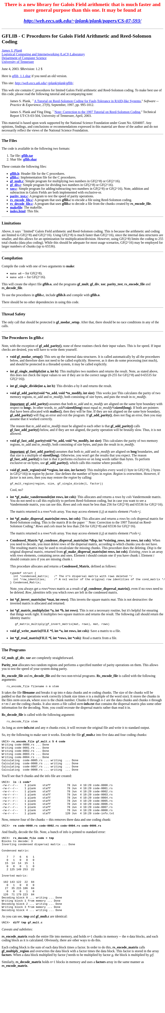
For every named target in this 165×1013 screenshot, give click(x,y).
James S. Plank (12, 50)
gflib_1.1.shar (21, 76)
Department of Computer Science (24, 58)
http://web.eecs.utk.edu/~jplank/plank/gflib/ (44, 83)
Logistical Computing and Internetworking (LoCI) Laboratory (43, 54)
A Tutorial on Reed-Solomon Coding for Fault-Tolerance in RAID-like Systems (87, 101)
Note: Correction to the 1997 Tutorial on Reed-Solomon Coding (97, 112)
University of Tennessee (18, 62)
